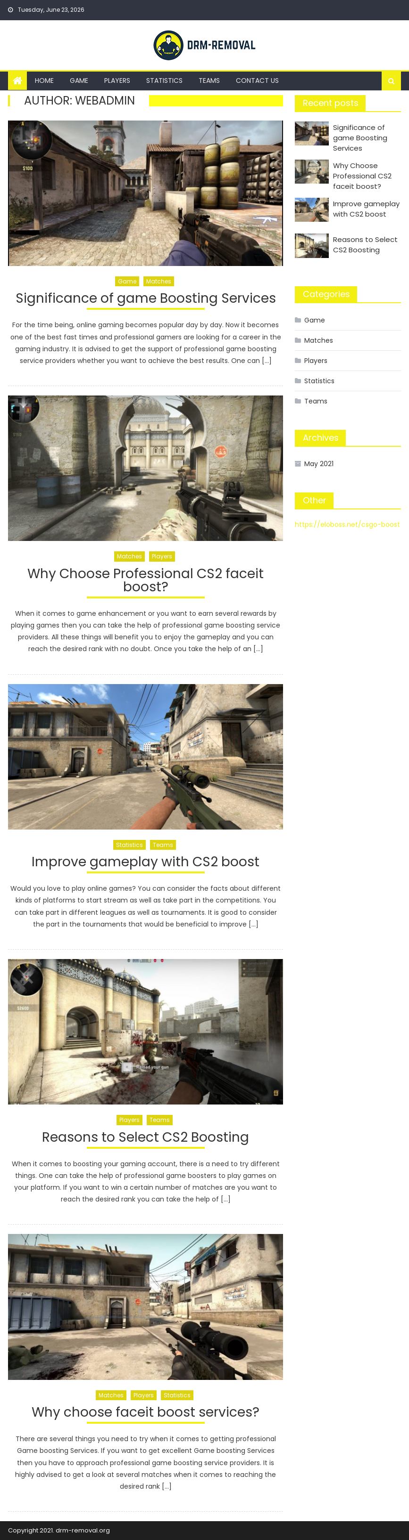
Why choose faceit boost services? (145, 1413)
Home (44, 80)
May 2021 (319, 463)
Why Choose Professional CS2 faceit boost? (145, 581)
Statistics (164, 80)
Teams (209, 80)
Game (79, 80)
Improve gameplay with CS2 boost (145, 863)
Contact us (257, 80)
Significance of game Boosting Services (146, 299)
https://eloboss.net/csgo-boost (347, 524)
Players (117, 80)
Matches (158, 281)
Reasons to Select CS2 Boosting (145, 1138)
